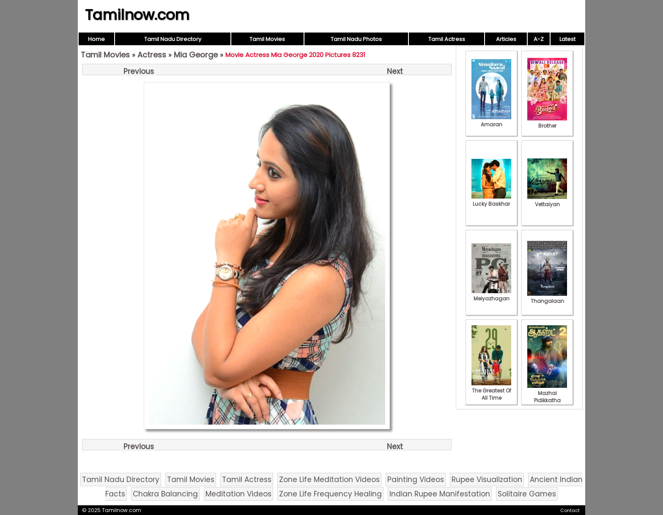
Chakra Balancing (165, 494)
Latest (567, 39)
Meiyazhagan (491, 295)
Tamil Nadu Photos (356, 39)
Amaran (491, 121)
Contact (570, 510)
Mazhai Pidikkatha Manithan (547, 396)
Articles (506, 39)
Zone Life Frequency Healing (330, 494)
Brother (547, 122)
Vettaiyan (547, 200)
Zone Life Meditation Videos (329, 479)
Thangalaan (547, 297)
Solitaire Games (527, 494)
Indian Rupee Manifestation (439, 494)
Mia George (196, 54)
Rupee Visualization (487, 479)
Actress (151, 54)
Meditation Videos (238, 494)
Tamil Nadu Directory (172, 39)
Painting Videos (415, 479)
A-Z (539, 39)
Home (96, 39)
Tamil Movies (267, 39)
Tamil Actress (446, 39)
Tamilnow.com (137, 15)
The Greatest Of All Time (491, 390)
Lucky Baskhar (491, 200)
